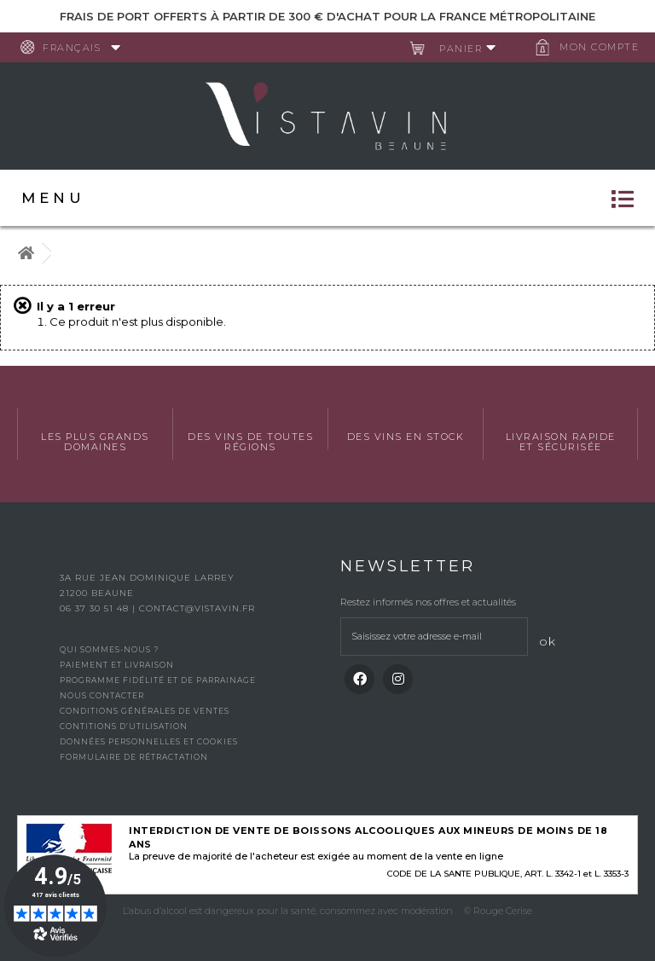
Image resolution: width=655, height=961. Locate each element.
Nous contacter (102, 695)
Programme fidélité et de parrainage (158, 680)
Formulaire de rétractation (134, 756)
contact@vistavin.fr (197, 608)
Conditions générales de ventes (144, 710)
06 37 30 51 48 (96, 608)
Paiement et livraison (117, 664)
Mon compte (599, 47)
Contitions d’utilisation (124, 726)
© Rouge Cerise (498, 911)
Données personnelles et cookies (149, 741)
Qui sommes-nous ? (109, 649)
